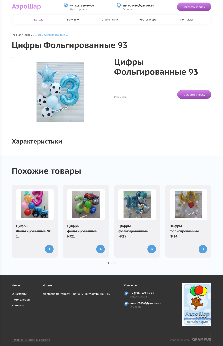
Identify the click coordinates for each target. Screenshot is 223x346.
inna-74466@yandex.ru (138, 5)
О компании (110, 19)
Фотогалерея (149, 19)
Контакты (186, 19)
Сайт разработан (190, 339)
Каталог (39, 19)
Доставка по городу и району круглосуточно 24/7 (77, 293)
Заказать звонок (194, 7)
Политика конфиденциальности (31, 339)
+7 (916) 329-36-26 (82, 5)
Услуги (71, 19)
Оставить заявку (194, 94)
